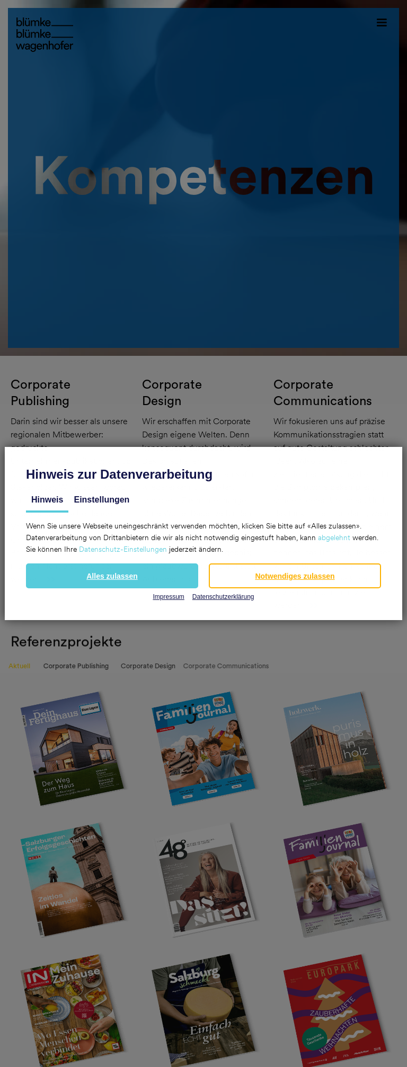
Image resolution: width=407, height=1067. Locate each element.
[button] (112, 575)
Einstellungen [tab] (101, 499)
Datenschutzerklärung (223, 596)
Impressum (168, 596)
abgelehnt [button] (334, 537)
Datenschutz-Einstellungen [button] (123, 549)
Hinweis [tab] (47, 499)
